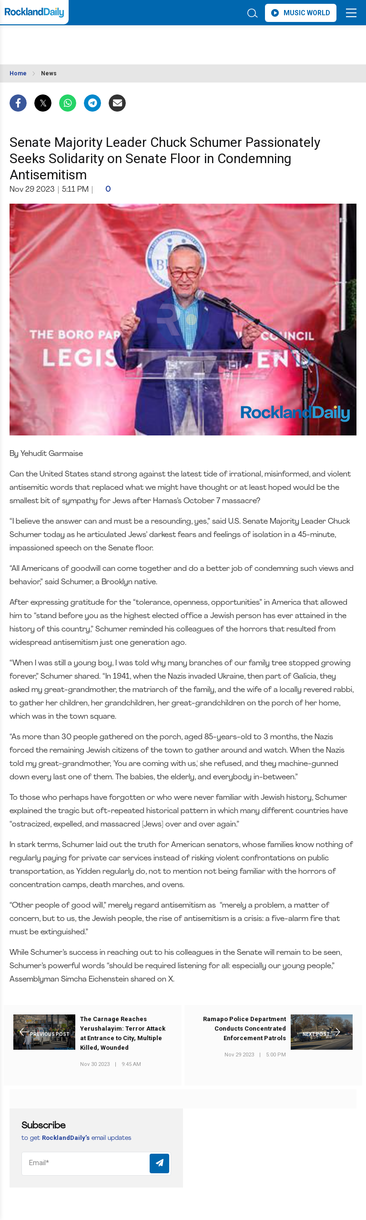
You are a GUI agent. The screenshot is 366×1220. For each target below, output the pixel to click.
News (49, 73)
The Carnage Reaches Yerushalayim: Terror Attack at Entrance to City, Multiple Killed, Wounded (122, 1033)
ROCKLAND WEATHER (94, 40)
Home (18, 73)
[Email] (96, 1164)
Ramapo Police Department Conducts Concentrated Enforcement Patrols (244, 1028)
